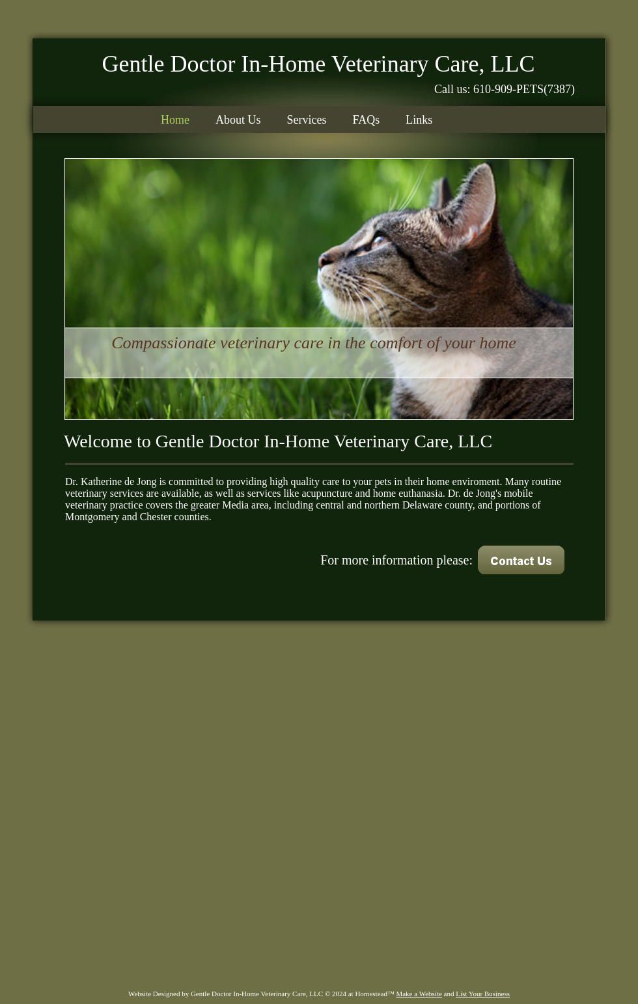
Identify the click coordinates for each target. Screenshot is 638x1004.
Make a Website (418, 993)
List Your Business (483, 993)
